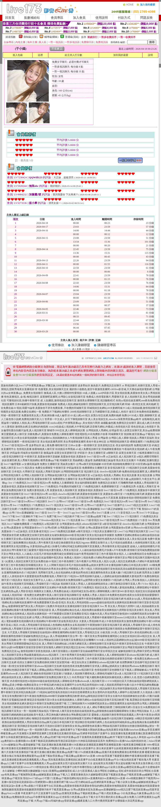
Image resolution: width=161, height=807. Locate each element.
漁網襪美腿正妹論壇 (104, 460)
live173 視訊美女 (26, 467)
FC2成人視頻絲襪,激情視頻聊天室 (141, 408)
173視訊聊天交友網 (136, 467)
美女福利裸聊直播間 (86, 482)
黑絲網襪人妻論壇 (83, 460)
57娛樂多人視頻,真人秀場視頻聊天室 (29, 422)
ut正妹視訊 (112, 456)
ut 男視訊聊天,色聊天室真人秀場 (139, 385)
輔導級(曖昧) (51, 37)
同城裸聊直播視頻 (111, 449)
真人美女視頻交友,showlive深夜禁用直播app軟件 (114, 419)
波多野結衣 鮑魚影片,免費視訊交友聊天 (99, 385)
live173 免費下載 (48, 516)
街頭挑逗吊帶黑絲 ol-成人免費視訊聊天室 (78, 449)
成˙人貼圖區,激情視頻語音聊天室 (58, 400)
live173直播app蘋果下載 (93, 516)
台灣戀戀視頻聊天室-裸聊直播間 (125, 441)
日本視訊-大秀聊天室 (23, 471)
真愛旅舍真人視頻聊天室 (63, 490)
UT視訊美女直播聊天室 (104, 531)
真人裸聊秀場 (152, 471)
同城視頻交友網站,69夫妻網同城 (104, 408)
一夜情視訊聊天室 (30, 441)
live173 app (69, 512)
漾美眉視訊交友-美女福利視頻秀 (115, 445)
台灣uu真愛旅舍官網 (96, 527)
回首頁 (10, 17)
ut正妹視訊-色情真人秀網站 (106, 475)
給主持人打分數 (73, 55)
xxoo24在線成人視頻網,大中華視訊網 (69, 426)
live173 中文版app (149, 512)
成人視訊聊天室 (127, 456)
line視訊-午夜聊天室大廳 (114, 479)
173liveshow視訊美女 (49, 520)
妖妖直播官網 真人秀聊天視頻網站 (21, 460)
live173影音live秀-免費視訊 (89, 501)
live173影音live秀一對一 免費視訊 (19, 520)
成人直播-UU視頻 (81, 349)
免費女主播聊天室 (50, 464)
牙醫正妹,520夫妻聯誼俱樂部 (61, 385)
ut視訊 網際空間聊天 (148, 456)
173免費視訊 (130, 490)
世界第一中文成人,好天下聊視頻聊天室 (66, 419)
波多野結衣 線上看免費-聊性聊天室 (48, 445)
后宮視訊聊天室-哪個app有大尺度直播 (97, 497)
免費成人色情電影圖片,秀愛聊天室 (105, 396)
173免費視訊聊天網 (133, 494)
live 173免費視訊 (18, 482)
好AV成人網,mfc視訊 (78, 415)
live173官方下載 (132, 509)
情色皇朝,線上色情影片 (143, 426)
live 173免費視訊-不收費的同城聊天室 (60, 486)
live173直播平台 (116, 505)
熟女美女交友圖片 (126, 460)
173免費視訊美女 (149, 516)
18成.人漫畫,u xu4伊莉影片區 (98, 393)
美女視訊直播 (129, 475)
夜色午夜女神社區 (96, 441)
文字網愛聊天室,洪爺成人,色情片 (110, 411)
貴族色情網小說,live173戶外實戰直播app (23, 385)
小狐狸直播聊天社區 (148, 452)
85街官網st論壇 (17, 497)
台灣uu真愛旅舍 (12, 527)
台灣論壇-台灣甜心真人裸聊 (113, 437)
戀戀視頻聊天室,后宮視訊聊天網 (106, 404)
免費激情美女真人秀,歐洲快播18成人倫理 (44, 415)
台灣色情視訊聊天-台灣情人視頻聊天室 (22, 475)
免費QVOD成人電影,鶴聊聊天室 (139, 415)
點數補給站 (32, 17)
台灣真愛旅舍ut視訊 (70, 523)
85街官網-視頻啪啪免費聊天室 (118, 464)
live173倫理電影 (12, 464)
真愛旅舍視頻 (68, 456)
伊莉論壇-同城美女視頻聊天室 (26, 452)
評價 (91, 340)
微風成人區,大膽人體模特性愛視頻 (63, 393)
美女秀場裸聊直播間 (74, 441)
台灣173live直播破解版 (87, 509)
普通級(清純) (72, 37)
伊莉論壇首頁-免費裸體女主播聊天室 (86, 467)
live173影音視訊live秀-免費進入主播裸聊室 (50, 482)
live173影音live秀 (96, 456)
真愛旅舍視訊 (8, 486)
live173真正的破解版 (112, 509)
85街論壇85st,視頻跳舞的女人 (54, 437)
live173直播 (103, 512)
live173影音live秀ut (86, 512)
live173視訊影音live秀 (64, 497)
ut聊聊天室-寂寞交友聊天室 (121, 452)
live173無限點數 (48, 509)
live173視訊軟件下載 (68, 516)
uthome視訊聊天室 (92, 523)
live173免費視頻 (129, 520)
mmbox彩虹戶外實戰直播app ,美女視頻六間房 (75, 422)
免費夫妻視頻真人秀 (38, 490)
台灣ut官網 (51, 527)
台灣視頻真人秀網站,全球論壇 (102, 430)
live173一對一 (55, 512)
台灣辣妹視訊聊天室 (56, 475)
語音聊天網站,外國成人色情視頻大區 (110, 426)
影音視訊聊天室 (116, 467)
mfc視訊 (53, 494)
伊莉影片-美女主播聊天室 (91, 452)
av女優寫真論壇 (30, 464)
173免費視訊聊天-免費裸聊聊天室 (100, 486)
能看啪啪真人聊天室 (43, 449)
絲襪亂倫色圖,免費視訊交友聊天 (118, 422)
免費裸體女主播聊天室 (65, 479)
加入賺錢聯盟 (80, 345)
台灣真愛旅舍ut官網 (119, 527)
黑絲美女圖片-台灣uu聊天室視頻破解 (80, 464)
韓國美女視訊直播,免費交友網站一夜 (21, 411)
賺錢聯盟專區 (106, 345)
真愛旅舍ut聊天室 (112, 494)
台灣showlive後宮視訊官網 (145, 527)
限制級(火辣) (31, 37)
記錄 (98, 340)
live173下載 (8, 516)
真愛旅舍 (81, 456)
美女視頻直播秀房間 (51, 441)
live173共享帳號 (66, 509)
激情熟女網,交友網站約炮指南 (31, 426)
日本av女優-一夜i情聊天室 (82, 445)
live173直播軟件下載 (27, 516)
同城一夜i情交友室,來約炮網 (140, 404)
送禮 (40, 55)
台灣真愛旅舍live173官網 (71, 527)
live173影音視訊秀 (110, 520)
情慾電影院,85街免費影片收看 (91, 434)
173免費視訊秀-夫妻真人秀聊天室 (138, 486)
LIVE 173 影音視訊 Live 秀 (124, 512)
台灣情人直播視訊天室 (38, 497)
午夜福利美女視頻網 (133, 449)
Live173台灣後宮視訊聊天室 (132, 531)
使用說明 (101, 17)
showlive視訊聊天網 (68, 494)
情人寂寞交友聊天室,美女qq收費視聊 (140, 430)
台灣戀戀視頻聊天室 (72, 471)
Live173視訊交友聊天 (137, 505)
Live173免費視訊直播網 (63, 531)
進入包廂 (18, 55)
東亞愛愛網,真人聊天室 (14, 434)
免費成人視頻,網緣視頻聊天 (73, 404)
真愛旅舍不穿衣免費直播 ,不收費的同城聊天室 (60, 408)
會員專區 (57, 17)
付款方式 (124, 17)
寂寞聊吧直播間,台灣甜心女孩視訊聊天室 (62, 396)
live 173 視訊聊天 (130, 516)
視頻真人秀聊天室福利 (141, 437)
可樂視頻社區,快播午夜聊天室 (23, 400)
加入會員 (79, 17)
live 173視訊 (113, 516)
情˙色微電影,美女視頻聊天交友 (52, 389)
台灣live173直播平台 (95, 505)
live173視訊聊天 (39, 501)
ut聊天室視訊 (83, 531)
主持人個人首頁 (69, 340)
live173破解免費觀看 (18, 523)
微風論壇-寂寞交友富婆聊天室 (60, 452)
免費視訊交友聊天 (108, 482)
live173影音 (41, 512)
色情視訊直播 (24, 449)
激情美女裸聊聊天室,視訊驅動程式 (96, 400)
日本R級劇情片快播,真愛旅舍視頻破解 (36, 404)
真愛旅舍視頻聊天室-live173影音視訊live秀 (24, 494)
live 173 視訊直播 (71, 520)
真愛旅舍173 (8, 531)
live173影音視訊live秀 (16, 445)
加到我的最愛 (120, 55)
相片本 (83, 340)
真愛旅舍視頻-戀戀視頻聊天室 (135, 497)
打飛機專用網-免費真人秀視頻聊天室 (138, 482)
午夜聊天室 (59, 467)
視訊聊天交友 (91, 471)
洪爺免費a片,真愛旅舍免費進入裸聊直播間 (50, 434)
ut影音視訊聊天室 (112, 523)
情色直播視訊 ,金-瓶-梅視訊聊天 (21, 396)
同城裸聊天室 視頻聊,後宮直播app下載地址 (131, 434)
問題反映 (146, 17)
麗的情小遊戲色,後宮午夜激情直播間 (89, 389)
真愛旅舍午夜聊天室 (149, 490)
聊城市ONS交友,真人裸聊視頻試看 (66, 430)
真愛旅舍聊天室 (25, 479)
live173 (52, 501)
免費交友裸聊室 (44, 467)
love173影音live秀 (74, 505)
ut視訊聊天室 (51, 523)
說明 (150, 55)
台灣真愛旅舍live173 (33, 527)
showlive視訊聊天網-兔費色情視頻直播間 (122, 471)
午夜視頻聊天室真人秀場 (83, 437)
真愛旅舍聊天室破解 (49, 456)
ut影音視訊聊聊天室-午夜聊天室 (19, 456)
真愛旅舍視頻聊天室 (28, 486)
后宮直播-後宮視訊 (38, 531)
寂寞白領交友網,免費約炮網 (106, 415)
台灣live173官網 (65, 501)
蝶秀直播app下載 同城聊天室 (56, 460)
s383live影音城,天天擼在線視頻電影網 (131, 389)
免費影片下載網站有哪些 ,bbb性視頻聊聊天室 (67, 411)
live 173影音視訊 (90, 520)
